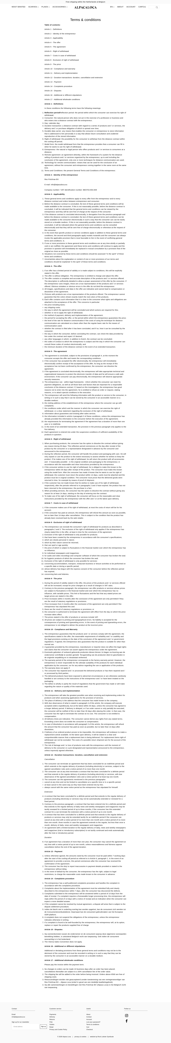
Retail (51, 1027)
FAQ (51, 1022)
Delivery (52, 1017)
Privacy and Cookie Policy (58, 1029)
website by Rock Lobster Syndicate (102, 1037)
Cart (87, 1027)
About (120, 7)
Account (130, 7)
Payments (53, 1014)
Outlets (52, 1024)
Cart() (142, 7)
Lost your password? (93, 1022)
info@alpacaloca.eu (18, 1017)
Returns (52, 1019)
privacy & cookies (80, 1037)
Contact (89, 1017)
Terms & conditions (92, 1024)
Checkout (89, 1029)
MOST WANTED (18, 7)
